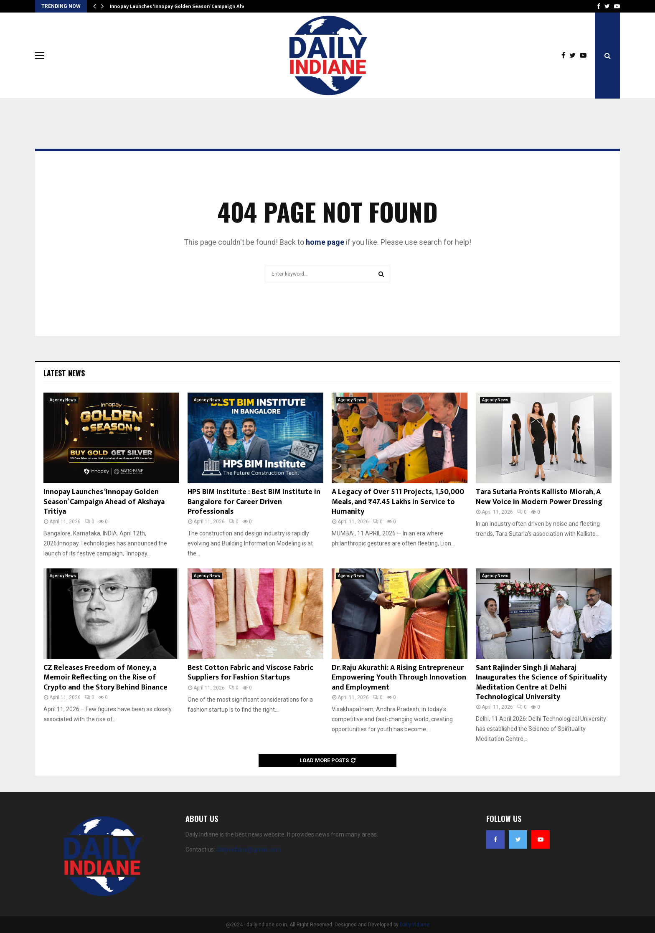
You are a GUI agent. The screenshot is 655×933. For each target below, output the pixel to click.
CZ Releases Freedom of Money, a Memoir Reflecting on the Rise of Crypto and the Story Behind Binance (105, 678)
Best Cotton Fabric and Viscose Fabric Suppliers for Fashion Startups (250, 673)
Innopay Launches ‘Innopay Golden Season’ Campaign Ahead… (183, 6)
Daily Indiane (414, 925)
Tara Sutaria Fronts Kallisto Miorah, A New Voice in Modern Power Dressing (539, 497)
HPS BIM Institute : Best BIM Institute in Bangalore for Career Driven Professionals (254, 502)
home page (325, 242)
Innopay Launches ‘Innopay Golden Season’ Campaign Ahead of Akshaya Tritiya (104, 502)
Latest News (64, 373)
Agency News (63, 400)
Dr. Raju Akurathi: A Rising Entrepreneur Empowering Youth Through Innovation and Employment (399, 678)
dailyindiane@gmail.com (248, 849)
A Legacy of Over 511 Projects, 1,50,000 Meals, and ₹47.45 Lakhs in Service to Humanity (398, 502)
